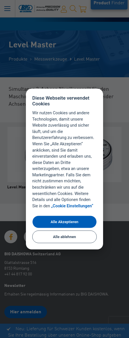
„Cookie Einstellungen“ (72, 206)
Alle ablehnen (64, 237)
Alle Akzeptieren (64, 222)
